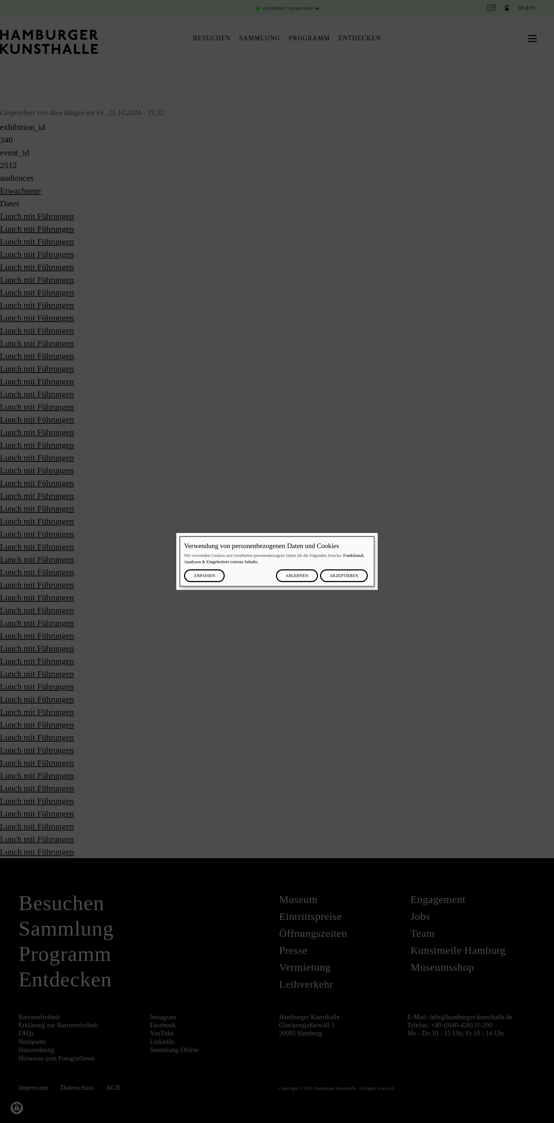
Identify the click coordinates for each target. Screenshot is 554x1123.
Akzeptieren (344, 576)
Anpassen (204, 576)
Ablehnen (296, 576)
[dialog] (277, 561)
